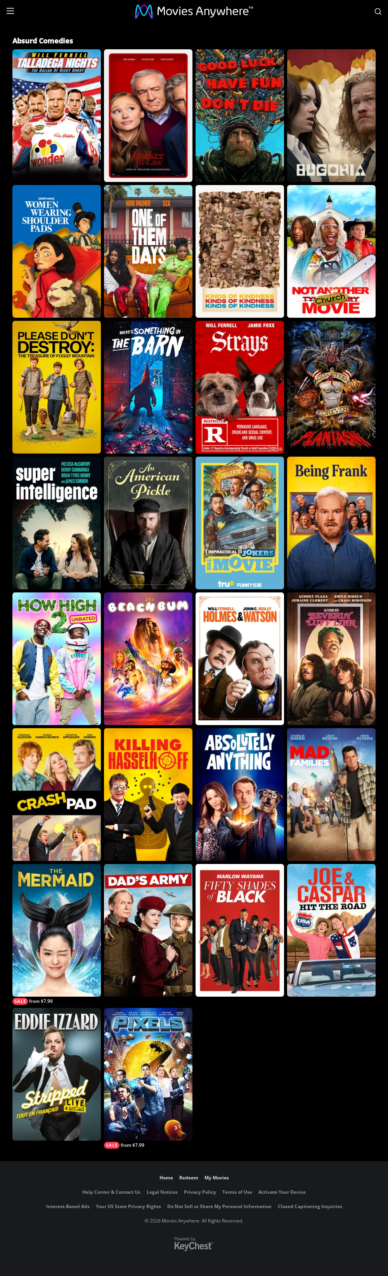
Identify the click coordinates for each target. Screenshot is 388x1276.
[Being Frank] (331, 523)
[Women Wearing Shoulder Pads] (56, 251)
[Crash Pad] (56, 794)
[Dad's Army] (148, 930)
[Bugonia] (331, 115)
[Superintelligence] (56, 523)
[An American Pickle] (148, 523)
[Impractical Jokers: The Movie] (240, 523)
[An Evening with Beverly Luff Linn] (331, 658)
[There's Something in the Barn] (148, 387)
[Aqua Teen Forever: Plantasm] (331, 387)
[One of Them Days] (148, 251)
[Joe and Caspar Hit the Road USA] (331, 930)
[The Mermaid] (56, 934)
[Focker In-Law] (148, 115)
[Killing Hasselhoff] (148, 794)
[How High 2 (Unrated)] (56, 658)
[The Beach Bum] (148, 658)
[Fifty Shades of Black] (240, 930)
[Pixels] (148, 1078)
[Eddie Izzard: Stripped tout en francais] (56, 1074)
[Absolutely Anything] (240, 794)
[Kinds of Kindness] (240, 251)
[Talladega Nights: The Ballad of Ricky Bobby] (56, 115)
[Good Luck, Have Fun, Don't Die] (240, 115)
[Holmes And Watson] (240, 658)
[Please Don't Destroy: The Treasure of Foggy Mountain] (56, 387)
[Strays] (240, 387)
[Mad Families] (331, 794)
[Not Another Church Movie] (331, 251)
